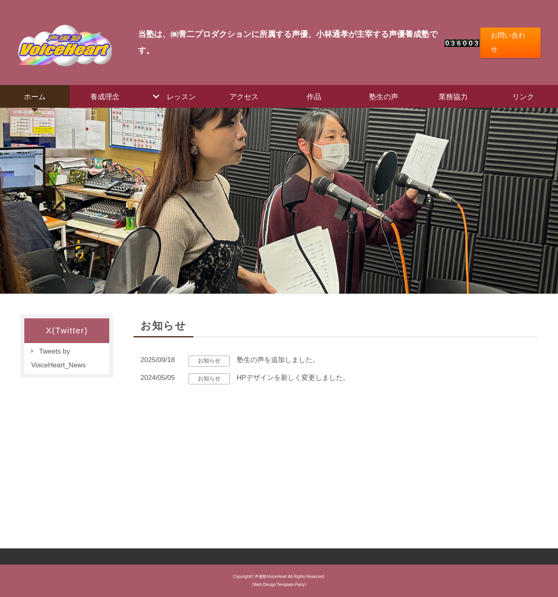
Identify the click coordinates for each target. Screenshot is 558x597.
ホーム (35, 96)
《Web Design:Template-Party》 (279, 584)
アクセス (244, 96)
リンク (523, 96)
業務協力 (453, 96)
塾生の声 (383, 96)
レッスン (181, 96)
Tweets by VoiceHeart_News (58, 358)
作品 (314, 96)
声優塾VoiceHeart (271, 576)
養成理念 (104, 96)
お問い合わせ (508, 42)
